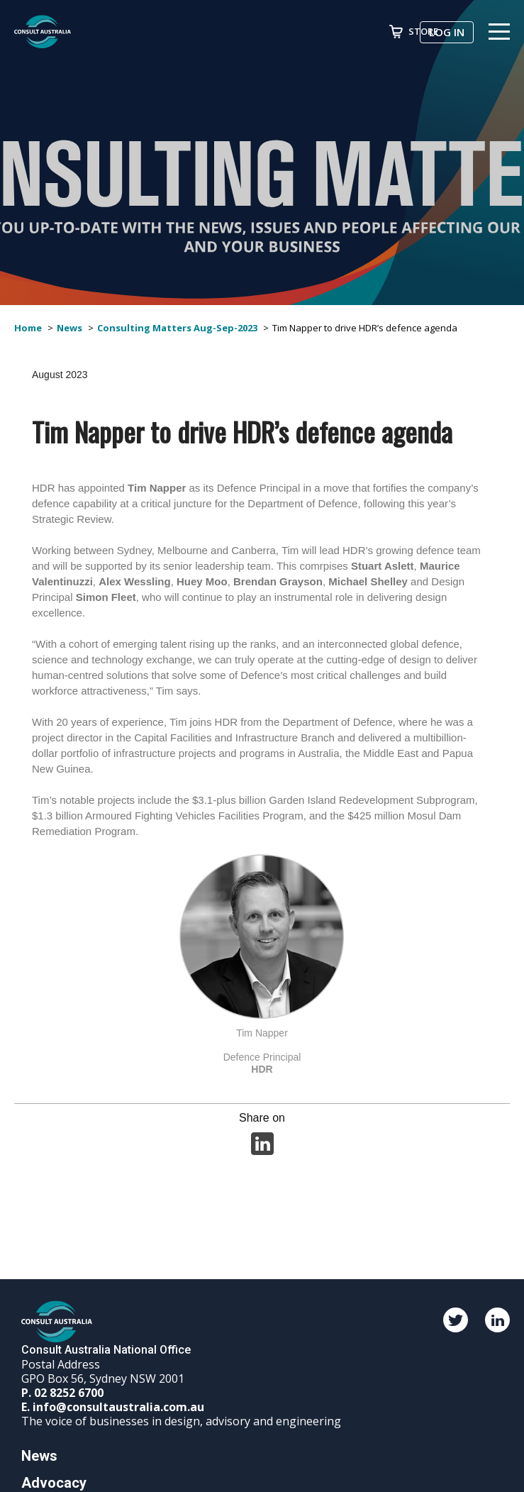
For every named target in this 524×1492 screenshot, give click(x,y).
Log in (446, 32)
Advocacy (54, 1482)
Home (28, 327)
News (69, 327)
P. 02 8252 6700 (62, 1392)
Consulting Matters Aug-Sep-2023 (177, 327)
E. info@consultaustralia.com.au (112, 1407)
